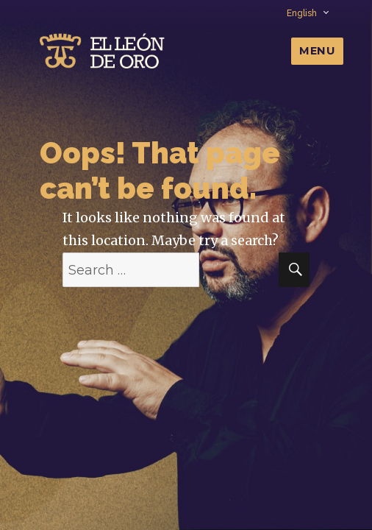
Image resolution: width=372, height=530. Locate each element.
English (307, 13)
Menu (317, 50)
